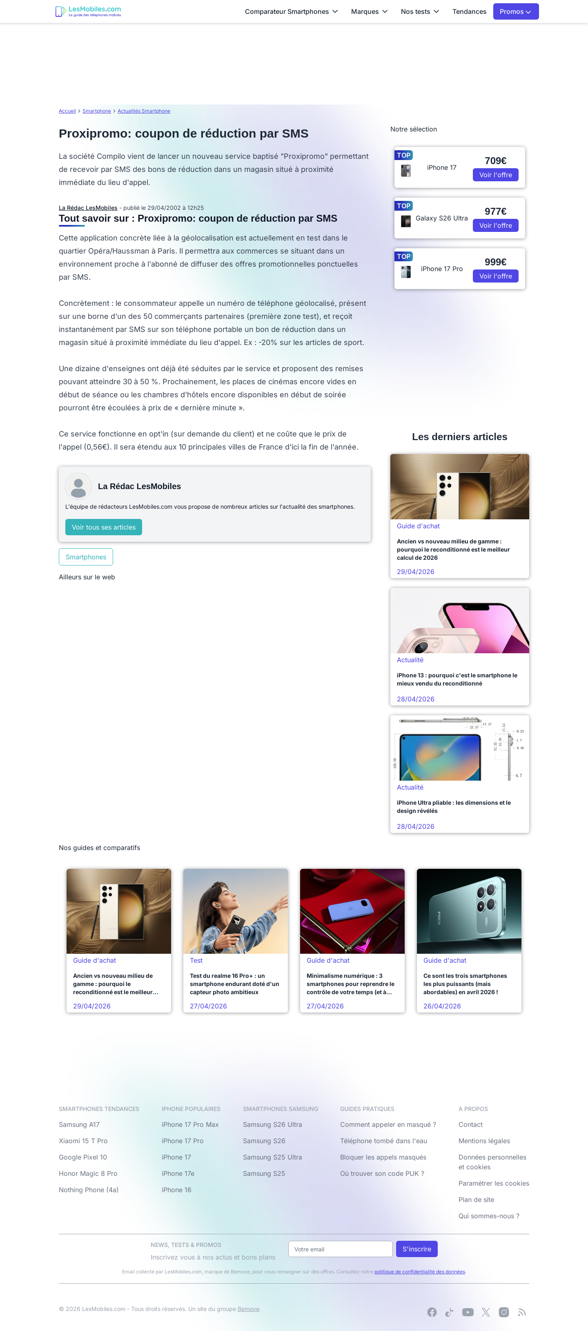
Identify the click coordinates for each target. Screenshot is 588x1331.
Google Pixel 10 (83, 1157)
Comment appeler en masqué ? (388, 1124)
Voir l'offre (495, 175)
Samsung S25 (264, 1173)
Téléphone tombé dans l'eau (383, 1141)
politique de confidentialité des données (419, 1272)
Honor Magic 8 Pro (88, 1173)
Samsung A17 (79, 1124)
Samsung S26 (264, 1141)
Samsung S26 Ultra (272, 1124)
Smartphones (86, 557)
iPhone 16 (177, 1190)
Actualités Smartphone (144, 111)
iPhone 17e (178, 1173)
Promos (515, 11)
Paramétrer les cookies (494, 1183)
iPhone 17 (176, 1157)
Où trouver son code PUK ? (382, 1173)
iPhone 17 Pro (183, 1141)
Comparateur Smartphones (291, 11)
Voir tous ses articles (104, 527)
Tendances (469, 11)
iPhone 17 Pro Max (190, 1124)
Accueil (67, 111)
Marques (369, 11)
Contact (471, 1124)
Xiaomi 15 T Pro (83, 1141)
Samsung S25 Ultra (272, 1157)
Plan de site (476, 1199)
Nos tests (420, 11)
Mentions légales (484, 1141)
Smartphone (96, 111)
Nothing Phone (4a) (89, 1190)
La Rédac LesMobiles (88, 207)
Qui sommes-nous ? (489, 1216)
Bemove (248, 1308)
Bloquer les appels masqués (383, 1157)
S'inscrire (417, 1249)
